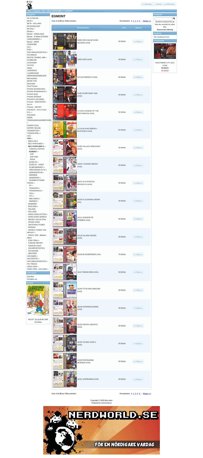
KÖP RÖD (34, 157)
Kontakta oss (32, 279)
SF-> (31, 185)
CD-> (29, 47)
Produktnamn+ (83, 28)
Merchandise (32, 78)
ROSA (32, 159)
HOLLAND (32, 212)
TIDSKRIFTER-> (33, 131)
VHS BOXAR (33, 251)
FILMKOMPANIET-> (37, 167)
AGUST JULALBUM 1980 (38, 319)
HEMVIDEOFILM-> (36, 172)
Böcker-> (30, 31)
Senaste (30, 283)
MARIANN (33, 175)
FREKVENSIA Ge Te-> (38, 170)
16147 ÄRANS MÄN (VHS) (87, 272)
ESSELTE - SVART (36, 164)
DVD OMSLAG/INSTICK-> (37, 52)
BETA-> (30, 21)
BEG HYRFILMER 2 (55, 11)
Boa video (108, 400)
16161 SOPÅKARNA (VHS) (88, 379)
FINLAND (32, 209)
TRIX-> (32, 193)
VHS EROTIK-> (33, 259)
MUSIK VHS (32, 81)
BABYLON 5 (33, 141)
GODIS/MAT (32, 63)
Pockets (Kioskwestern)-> (37, 91)
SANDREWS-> (35, 178)
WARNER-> (33, 201)
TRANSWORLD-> (36, 191)
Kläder (29, 68)
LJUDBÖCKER (33, 73)
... (141, 21)
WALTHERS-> (34, 199)
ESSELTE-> (33, 162)
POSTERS (31, 115)
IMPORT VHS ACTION (37, 219)
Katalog (36, 11)
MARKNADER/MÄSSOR (36, 76)
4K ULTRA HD (32, 18)
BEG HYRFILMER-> (36, 144)
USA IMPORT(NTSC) (36, 248)
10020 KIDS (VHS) (84, 59)
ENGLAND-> (33, 206)
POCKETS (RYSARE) (35, 99)
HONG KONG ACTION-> (38, 214)
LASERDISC (32, 70)
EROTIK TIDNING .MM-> (37, 57)
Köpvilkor (30, 276)
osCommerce (106, 403)
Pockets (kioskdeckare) (36, 89)
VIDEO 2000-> (33, 266)
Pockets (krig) (32, 94)
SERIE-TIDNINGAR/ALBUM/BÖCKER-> (39, 120)
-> (29, 138)
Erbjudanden (159, 41)
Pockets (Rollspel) (34, 97)
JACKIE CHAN (34, 222)
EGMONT (69, 11)
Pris (124, 28)
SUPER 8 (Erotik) (34, 128)
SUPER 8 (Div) (33, 125)
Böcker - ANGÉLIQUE (35, 34)
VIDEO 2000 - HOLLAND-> (37, 269)
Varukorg (157, 33)
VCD (29, 136)
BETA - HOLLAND (34, 23)
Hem (29, 11)
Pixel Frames (32, 86)
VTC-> (31, 196)
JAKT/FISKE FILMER (36, 225)
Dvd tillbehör (32, 55)
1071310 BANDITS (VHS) (87, 77)
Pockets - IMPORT (34, 107)
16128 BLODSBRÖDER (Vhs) (89, 254)
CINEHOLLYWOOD (36, 149)
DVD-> (29, 50)
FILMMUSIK (32, 60)
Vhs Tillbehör (32, 264)
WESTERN (32, 253)
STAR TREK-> (33, 240)
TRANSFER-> (34, 188)
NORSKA (31, 227)
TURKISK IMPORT (35, 243)
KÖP (32, 154)
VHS (43, 11)
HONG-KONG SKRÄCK (37, 217)
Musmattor (31, 84)
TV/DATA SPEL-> (34, 133)
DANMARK (32, 204)
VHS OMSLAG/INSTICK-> (37, 261)
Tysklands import (34, 246)
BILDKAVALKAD (33, 26)
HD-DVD (30, 65)
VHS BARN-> (32, 256)
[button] (147, 4)
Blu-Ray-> (31, 29)
